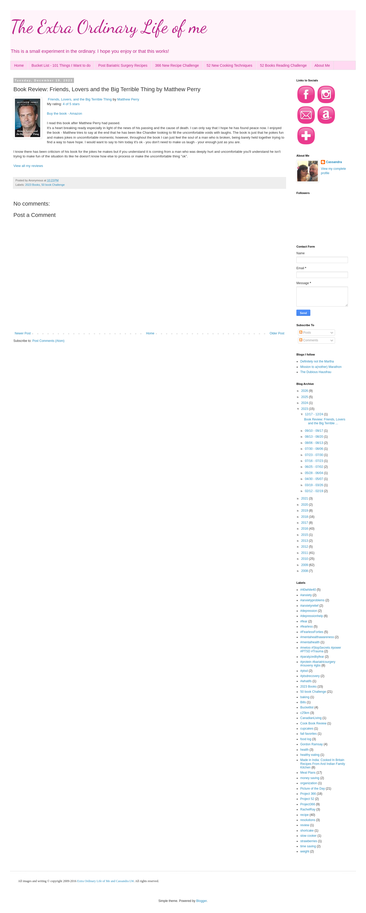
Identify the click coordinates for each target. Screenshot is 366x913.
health (304, 749)
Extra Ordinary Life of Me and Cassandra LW (105, 881)
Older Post (277, 333)
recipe (304, 815)
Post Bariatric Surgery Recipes (122, 65)
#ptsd (304, 671)
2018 (305, 517)
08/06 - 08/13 (314, 443)
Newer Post (23, 333)
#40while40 (308, 589)
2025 (305, 397)
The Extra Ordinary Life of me (108, 27)
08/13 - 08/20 (314, 436)
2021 (305, 498)
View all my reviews (28, 166)
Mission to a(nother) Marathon (321, 367)
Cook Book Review (313, 723)
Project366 (307, 804)
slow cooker (308, 836)
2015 (305, 535)
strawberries (308, 841)
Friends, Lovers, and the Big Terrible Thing (80, 99)
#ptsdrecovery (310, 676)
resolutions (307, 820)
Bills (303, 702)
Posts (305, 332)
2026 (305, 391)
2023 (305, 409)
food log (305, 739)
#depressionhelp (311, 616)
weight (304, 851)
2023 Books (32, 184)
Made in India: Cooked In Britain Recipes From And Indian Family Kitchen (322, 763)
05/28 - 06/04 (314, 473)
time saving (308, 846)
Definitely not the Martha (317, 361)
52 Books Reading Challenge (283, 65)
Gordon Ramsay (311, 744)
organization (308, 783)
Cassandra (334, 162)
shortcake (307, 830)
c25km (304, 713)
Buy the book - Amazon (64, 113)
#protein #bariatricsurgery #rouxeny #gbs (317, 663)
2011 (305, 553)
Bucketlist (306, 707)
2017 (305, 523)
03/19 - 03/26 (314, 485)
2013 (305, 541)
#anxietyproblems (312, 600)
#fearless (306, 626)
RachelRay (307, 809)
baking (304, 697)
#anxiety (306, 595)
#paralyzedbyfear (312, 656)
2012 (305, 546)
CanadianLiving (311, 718)
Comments (308, 340)
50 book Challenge (53, 184)
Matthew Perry (128, 99)
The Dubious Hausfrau (315, 372)
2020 (305, 504)
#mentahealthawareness (317, 637)
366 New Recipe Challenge (177, 65)
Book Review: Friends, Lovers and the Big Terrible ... (324, 421)
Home (19, 65)
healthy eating (310, 755)
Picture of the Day (312, 788)
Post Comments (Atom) (48, 341)
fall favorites (308, 734)
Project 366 (308, 794)
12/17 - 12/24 (314, 414)
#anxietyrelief (309, 605)
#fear (303, 621)
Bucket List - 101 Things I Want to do (60, 65)
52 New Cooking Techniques (229, 65)
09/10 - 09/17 (314, 431)
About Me (322, 65)
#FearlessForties (311, 632)
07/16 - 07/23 (314, 461)
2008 (305, 571)
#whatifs (306, 681)
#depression (308, 611)
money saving (309, 778)
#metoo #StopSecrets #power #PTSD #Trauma (320, 649)
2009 (305, 565)
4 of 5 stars (71, 104)
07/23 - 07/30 (314, 455)
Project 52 (307, 799)
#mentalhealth (310, 642)
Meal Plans (307, 772)
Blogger (201, 901)
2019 (305, 510)
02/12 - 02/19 (314, 491)
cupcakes (306, 728)
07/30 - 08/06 (314, 449)
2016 (305, 528)
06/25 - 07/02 (314, 467)
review (304, 825)
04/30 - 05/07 (314, 479)
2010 (305, 559)
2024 (305, 403)
